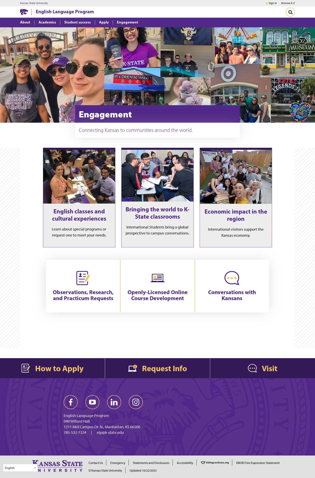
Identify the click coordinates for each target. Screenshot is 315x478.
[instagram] (136, 402)
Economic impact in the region (236, 215)
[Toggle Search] (290, 12)
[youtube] (92, 402)
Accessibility (185, 463)
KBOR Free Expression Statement (258, 463)
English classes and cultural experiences (79, 214)
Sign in (273, 3)
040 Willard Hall (77, 421)
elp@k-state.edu (110, 432)
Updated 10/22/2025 (143, 470)
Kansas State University (34, 3)
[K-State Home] (24, 12)
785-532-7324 (75, 432)
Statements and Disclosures (151, 463)
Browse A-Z (288, 3)
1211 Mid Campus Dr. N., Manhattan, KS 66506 (102, 426)
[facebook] (71, 402)
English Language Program (65, 11)
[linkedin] (114, 402)
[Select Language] (20, 468)
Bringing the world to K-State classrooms (157, 212)
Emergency (117, 463)
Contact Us (96, 463)
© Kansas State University (105, 470)
